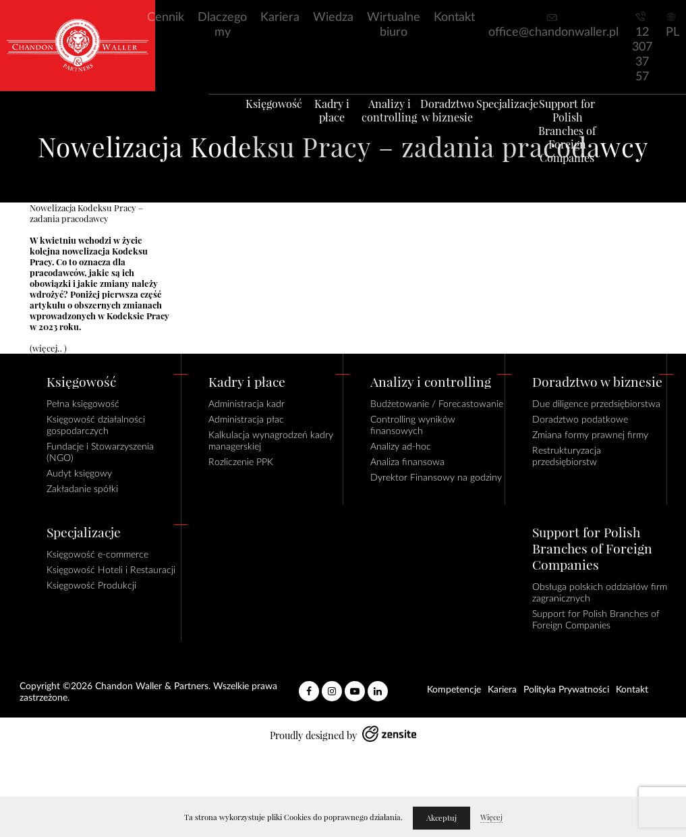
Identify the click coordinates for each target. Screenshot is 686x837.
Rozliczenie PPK (240, 462)
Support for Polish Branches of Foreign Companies (585, 145)
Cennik (165, 17)
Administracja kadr (246, 404)
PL (672, 32)
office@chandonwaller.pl (553, 32)
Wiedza (333, 17)
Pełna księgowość (83, 404)
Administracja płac (246, 420)
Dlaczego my (222, 24)
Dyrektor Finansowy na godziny (436, 478)
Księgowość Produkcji (91, 586)
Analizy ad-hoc (400, 447)
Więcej (491, 817)
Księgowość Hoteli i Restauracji (111, 570)
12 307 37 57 (642, 54)
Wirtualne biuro (393, 24)
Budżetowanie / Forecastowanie (436, 404)
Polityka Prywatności (566, 690)
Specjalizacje (519, 118)
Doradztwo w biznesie (453, 124)
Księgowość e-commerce (97, 555)
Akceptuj (441, 818)
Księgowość (255, 118)
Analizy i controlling (388, 124)
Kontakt (454, 17)
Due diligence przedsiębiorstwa (596, 404)
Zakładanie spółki (82, 489)
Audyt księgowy (79, 474)
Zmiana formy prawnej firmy (590, 435)
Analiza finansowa (407, 462)
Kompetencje (454, 690)
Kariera (279, 17)
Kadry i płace (321, 118)
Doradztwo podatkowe (580, 420)
